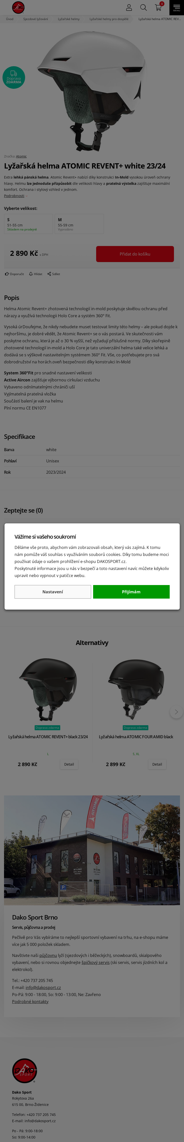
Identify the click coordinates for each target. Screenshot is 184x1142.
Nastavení (52, 592)
